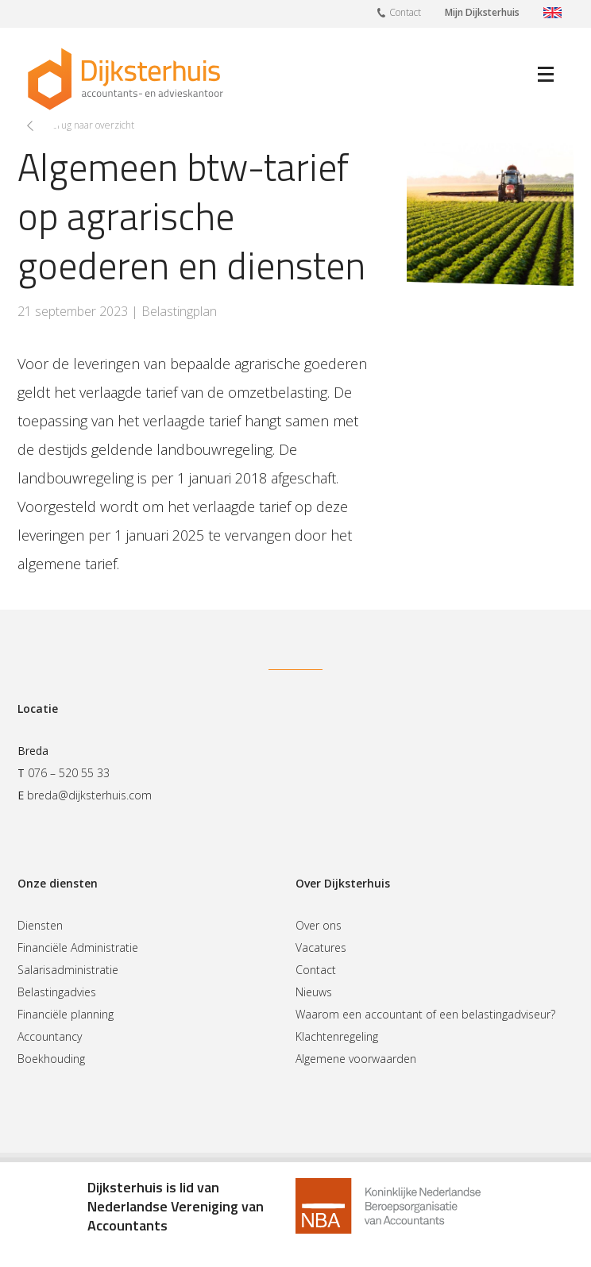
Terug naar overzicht (90, 125)
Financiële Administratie (77, 947)
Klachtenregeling (337, 1036)
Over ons (319, 925)
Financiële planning (65, 1014)
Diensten (40, 925)
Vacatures (321, 947)
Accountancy (49, 1036)
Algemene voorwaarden (356, 1058)
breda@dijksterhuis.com (89, 795)
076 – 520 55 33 (69, 772)
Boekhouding (51, 1058)
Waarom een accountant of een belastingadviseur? (425, 1014)
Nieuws (314, 991)
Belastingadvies (56, 991)
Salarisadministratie (67, 969)
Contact (399, 12)
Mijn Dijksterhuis (482, 12)
